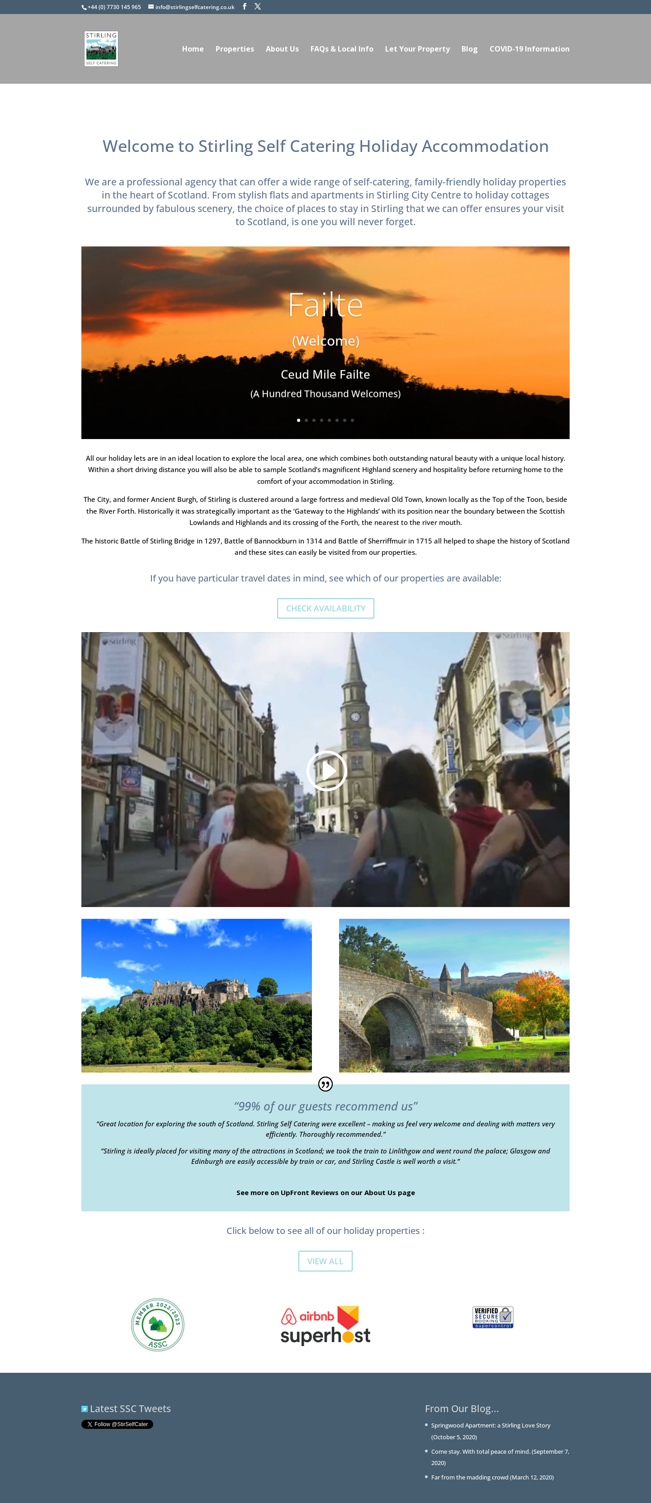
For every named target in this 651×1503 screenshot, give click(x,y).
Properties (235, 50)
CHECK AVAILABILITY (325, 608)
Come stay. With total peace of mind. (480, 1451)
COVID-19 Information (530, 50)
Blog (470, 50)
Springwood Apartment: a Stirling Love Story (491, 1425)
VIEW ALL (325, 1261)
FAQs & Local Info (342, 50)
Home (193, 50)
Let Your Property (417, 50)
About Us (282, 50)
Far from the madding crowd (470, 1477)
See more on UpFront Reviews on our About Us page (325, 1192)
